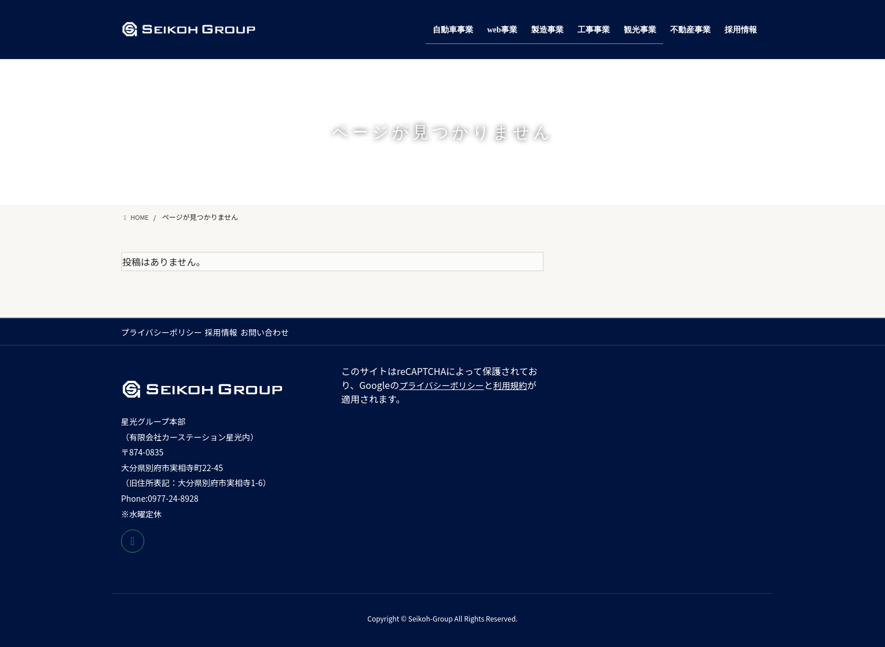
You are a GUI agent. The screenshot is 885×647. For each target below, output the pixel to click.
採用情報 (227, 332)
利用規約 (519, 385)
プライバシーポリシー (161, 332)
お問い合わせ (276, 332)
